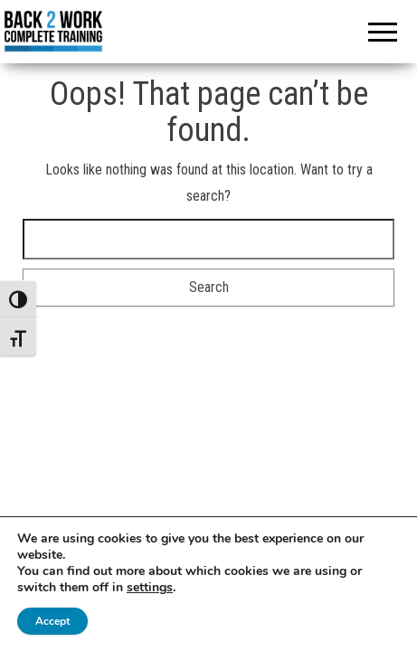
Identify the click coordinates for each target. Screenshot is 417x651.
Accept (52, 621)
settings (150, 588)
